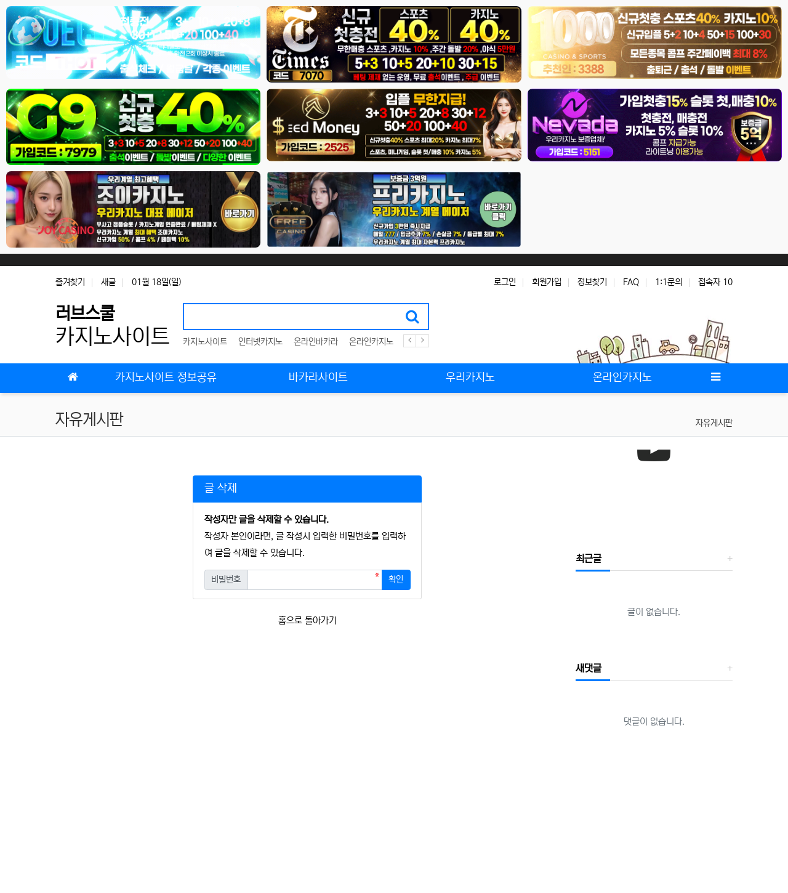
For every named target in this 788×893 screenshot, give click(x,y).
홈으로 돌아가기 (307, 620)
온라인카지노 (371, 342)
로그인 (505, 282)
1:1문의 (668, 282)
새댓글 (588, 668)
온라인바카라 (316, 342)
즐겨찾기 (70, 282)
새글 (108, 282)
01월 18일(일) (156, 282)
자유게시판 (714, 423)
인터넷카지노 (260, 342)
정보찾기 (592, 282)
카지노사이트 (205, 342)
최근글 (588, 558)
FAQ (631, 282)
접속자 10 (715, 282)
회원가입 (546, 282)
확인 (395, 579)
